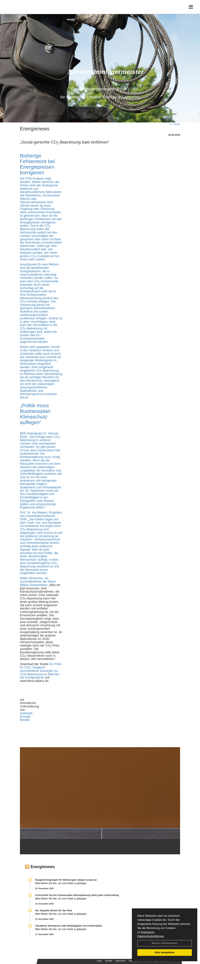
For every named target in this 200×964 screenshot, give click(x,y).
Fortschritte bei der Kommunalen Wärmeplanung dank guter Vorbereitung (77, 895)
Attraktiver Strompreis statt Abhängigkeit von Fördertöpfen (68, 925)
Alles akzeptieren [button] (165, 952)
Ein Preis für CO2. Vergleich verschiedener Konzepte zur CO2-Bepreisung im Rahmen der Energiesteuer (40, 670)
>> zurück (175, 124)
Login (99, 961)
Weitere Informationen (165, 943)
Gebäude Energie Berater (26, 716)
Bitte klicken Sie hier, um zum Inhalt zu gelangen (61, 883)
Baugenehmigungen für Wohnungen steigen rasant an (66, 879)
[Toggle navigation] (191, 10)
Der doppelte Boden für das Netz (53, 910)
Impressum (147, 932)
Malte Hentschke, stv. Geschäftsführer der (34, 579)
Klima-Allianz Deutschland (38, 583)
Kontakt (108, 961)
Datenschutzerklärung (150, 936)
